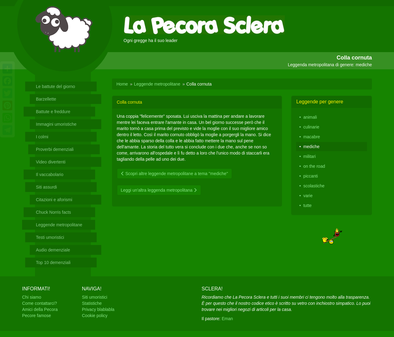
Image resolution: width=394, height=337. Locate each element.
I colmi (42, 136)
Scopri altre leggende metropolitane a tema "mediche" (174, 173)
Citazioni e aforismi (54, 199)
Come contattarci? (39, 303)
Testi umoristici (50, 237)
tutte (307, 205)
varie (307, 195)
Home (122, 84)
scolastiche (313, 185)
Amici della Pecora (40, 309)
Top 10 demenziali (53, 262)
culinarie (311, 126)
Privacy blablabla (98, 309)
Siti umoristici (94, 297)
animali (310, 117)
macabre (311, 136)
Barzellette (46, 99)
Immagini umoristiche (56, 124)
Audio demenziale (53, 249)
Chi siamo (31, 297)
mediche (311, 146)
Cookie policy (94, 315)
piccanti (310, 176)
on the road (314, 166)
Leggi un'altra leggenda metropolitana (159, 190)
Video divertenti (50, 161)
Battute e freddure (53, 111)
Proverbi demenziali (55, 149)
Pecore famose (36, 315)
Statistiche (92, 303)
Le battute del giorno (55, 86)
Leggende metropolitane (59, 224)
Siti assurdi (46, 187)
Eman (227, 318)
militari (309, 156)
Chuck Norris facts (53, 212)
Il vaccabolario (50, 174)
